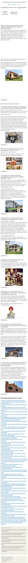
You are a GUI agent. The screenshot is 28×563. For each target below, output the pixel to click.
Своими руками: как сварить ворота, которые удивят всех (14, 417)
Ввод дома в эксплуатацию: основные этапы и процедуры (14, 458)
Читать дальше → (4, 99)
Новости (14, 4)
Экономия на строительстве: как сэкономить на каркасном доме (12, 218)
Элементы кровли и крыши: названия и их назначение (13, 400)
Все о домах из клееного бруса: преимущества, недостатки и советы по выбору (13, 325)
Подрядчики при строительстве (5, 13)
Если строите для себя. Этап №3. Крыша (11, 496)
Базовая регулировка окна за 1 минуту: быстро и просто (14, 407)
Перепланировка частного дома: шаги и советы (12, 474)
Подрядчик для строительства (14, 13)
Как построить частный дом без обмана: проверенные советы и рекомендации (12, 26)
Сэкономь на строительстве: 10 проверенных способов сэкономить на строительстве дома (13, 292)
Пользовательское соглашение (9, 558)
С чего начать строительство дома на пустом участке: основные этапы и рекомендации (13, 363)
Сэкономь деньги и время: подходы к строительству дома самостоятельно (14, 107)
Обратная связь (4, 561)
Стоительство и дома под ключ (14, 2)
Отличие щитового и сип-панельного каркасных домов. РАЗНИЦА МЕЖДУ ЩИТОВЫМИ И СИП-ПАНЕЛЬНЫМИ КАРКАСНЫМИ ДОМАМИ (13, 485)
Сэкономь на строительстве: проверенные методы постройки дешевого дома (12, 176)
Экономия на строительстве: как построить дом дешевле (12, 260)
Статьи (18, 4)
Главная (9, 4)
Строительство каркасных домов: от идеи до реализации (14, 460)
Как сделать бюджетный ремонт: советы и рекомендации (14, 426)
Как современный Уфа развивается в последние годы (13, 418)
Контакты (3, 558)
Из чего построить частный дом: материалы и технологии (12, 149)
